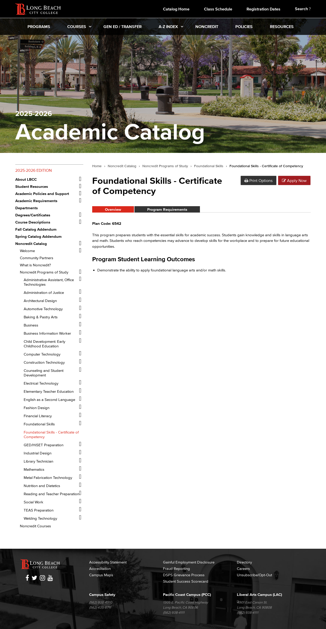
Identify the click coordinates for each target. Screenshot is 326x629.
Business (31, 325)
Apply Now (294, 180)
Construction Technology (44, 362)
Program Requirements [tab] (167, 209)
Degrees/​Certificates (32, 215)
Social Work (33, 502)
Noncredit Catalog (31, 243)
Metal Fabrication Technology (48, 477)
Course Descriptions (32, 222)
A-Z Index (168, 26)
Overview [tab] (113, 209)
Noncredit (206, 26)
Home (97, 166)
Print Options (258, 180)
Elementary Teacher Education (49, 391)
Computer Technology (42, 354)
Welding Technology (40, 518)
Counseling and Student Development (43, 372)
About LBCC (26, 179)
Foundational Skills (39, 424)
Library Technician (38, 461)
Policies (244, 26)
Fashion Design (36, 407)
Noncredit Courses (35, 526)
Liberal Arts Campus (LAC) (259, 594)
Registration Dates (263, 9)
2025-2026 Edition (33, 170)
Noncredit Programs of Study (44, 272)
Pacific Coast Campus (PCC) (187, 594)
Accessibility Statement (108, 562)
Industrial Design (37, 453)
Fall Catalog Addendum (36, 229)
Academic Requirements (36, 201)
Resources (282, 26)
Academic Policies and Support (42, 193)
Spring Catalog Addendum (38, 236)
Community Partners (36, 258)
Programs (39, 26)
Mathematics (34, 469)
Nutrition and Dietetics (42, 485)
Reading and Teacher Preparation (51, 494)
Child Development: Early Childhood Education (44, 343)
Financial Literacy (38, 416)
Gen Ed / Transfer (122, 26)
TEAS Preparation (38, 510)
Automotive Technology (43, 309)
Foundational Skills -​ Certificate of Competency (51, 434)
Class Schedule (218, 9)
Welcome (27, 250)
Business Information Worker (47, 333)
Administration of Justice (44, 292)
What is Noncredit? (35, 265)
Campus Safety (102, 594)
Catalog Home (176, 9)
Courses (76, 26)
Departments (26, 208)
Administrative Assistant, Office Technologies (49, 282)
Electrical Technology (41, 383)
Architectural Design (40, 300)
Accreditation (100, 568)
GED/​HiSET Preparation (43, 445)
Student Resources (31, 186)
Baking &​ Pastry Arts (41, 317)
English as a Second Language (49, 399)
